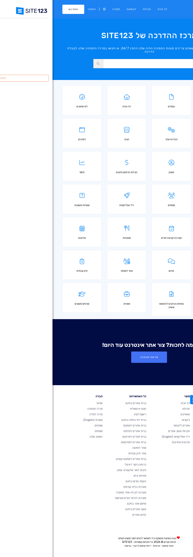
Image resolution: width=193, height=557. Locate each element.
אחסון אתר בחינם (84, 503)
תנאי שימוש (115, 545)
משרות (40, 420)
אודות (47, 403)
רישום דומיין (87, 414)
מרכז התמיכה (42, 408)
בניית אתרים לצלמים (82, 431)
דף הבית (110, 9)
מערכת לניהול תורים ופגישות (78, 498)
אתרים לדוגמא (129, 425)
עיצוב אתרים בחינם (83, 509)
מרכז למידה (43, 414)
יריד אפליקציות (123, 436)
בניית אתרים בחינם (83, 403)
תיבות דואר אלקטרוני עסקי (79, 470)
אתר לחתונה (87, 448)
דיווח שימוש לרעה (89, 545)
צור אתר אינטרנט (96, 357)
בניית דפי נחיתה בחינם (81, 420)
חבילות (94, 9)
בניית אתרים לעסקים (82, 425)
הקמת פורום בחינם (83, 481)
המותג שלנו (43, 436)
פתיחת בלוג (87, 475)
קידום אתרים (87, 514)
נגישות (75, 545)
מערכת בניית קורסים (82, 487)
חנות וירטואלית (85, 408)
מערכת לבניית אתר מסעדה (78, 492)
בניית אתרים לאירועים (82, 436)
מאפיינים (132, 414)
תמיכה (64, 9)
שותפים (46, 425)
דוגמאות (79, 9)
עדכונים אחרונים (128, 442)
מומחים (46, 431)
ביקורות (133, 420)
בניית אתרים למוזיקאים (81, 442)
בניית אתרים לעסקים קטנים (78, 459)
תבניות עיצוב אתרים (126, 431)
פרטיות (103, 545)
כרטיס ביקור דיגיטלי (83, 464)
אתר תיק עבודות (85, 453)
